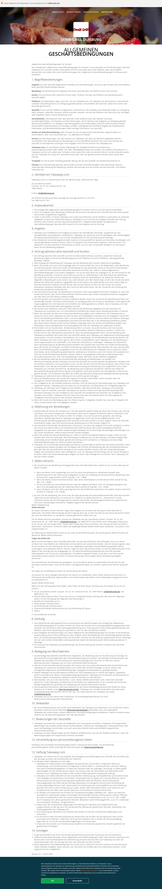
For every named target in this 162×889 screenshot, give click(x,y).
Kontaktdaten (91, 12)
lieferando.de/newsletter (77, 710)
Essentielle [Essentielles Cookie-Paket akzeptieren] (77, 881)
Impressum (107, 12)
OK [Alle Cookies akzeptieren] (52, 881)
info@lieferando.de (46, 193)
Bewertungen (74, 12)
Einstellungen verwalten (89, 870)
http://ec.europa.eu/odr (69, 689)
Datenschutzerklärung (93, 747)
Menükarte (58, 12)
